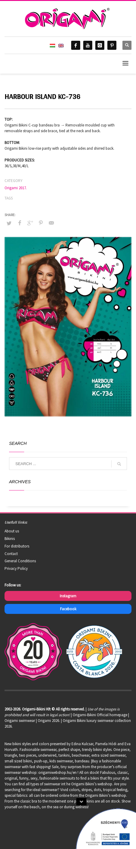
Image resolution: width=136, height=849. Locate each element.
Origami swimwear (20, 720)
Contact (11, 553)
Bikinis (10, 538)
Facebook (68, 608)
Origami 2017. (16, 187)
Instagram (68, 595)
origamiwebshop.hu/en (57, 772)
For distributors (17, 546)
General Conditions (20, 560)
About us (12, 531)
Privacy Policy (16, 568)
